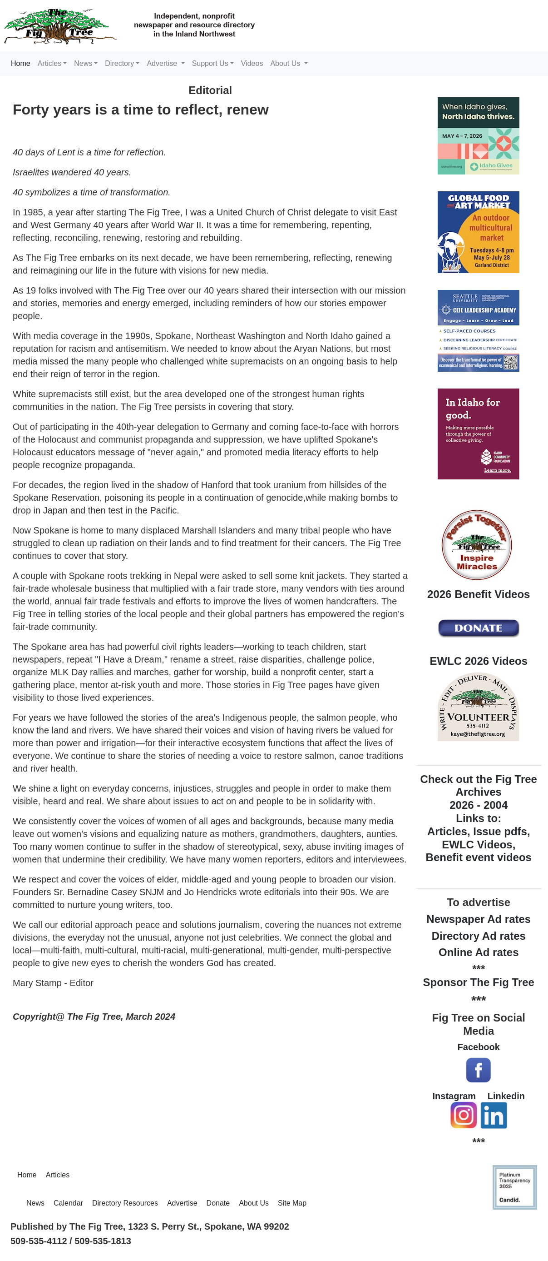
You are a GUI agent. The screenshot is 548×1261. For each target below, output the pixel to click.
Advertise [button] (163, 63)
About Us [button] (286, 63)
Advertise (182, 1203)
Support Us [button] (210, 63)
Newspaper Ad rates (478, 919)
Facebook (479, 1047)
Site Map (292, 1203)
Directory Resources (125, 1203)
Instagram (454, 1096)
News (35, 1203)
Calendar (68, 1203)
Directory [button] (119, 63)
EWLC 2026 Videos (479, 661)
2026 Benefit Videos (478, 594)
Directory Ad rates (479, 936)
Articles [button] (49, 63)
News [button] (83, 63)
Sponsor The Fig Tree (478, 982)
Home (22, 62)
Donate (218, 1203)
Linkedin (506, 1096)
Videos (252, 63)
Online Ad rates (478, 952)
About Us (254, 1203)
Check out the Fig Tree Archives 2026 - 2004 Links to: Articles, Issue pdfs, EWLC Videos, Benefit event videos (478, 818)
